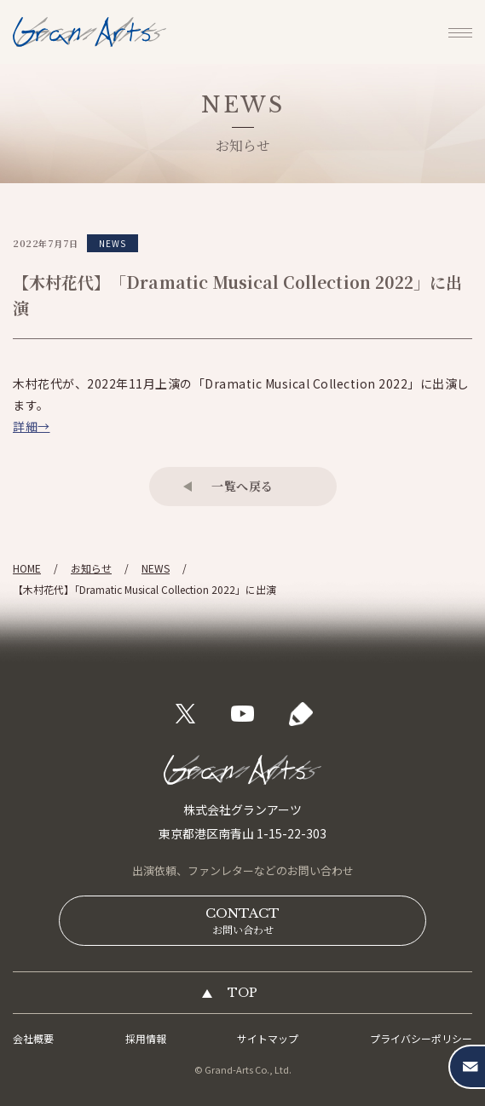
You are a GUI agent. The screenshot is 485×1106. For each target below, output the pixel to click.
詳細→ (31, 426)
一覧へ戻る (242, 485)
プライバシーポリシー (421, 1038)
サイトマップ (267, 1038)
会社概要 (33, 1038)
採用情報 (145, 1038)
